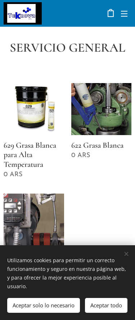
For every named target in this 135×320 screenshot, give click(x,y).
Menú (124, 13)
